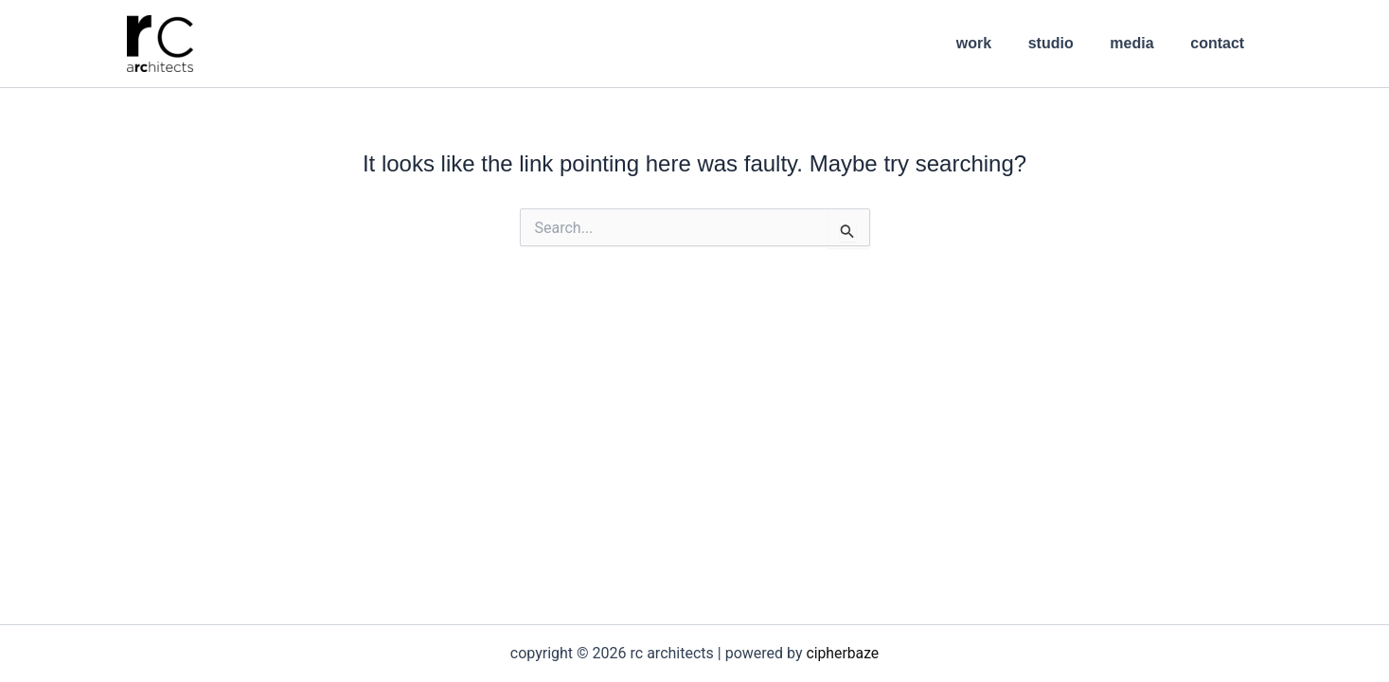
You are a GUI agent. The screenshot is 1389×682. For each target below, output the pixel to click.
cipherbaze (843, 653)
